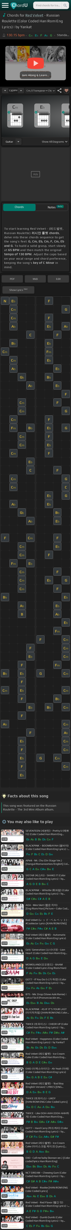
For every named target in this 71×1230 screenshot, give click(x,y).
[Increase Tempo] (21, 90)
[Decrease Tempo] (5, 90)
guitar (9, 141)
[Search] (65, 5)
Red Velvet (34, 15)
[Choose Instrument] (18, 141)
